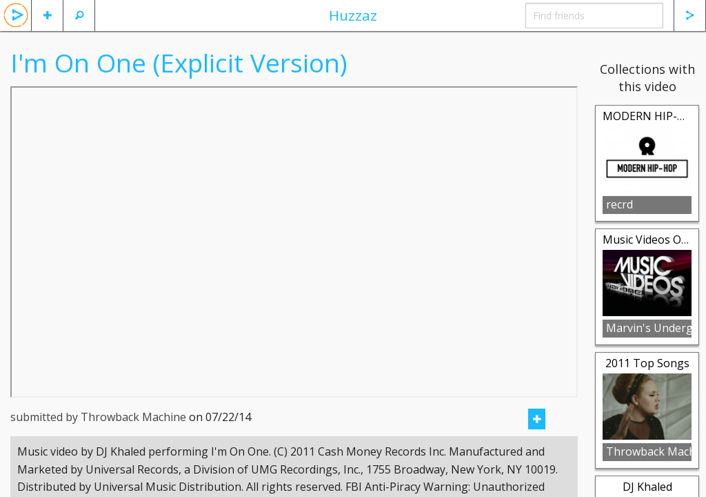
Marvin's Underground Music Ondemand (649, 327)
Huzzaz (353, 15)
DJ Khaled (647, 486)
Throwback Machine (649, 451)
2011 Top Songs (647, 363)
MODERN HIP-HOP (651, 116)
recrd (619, 204)
